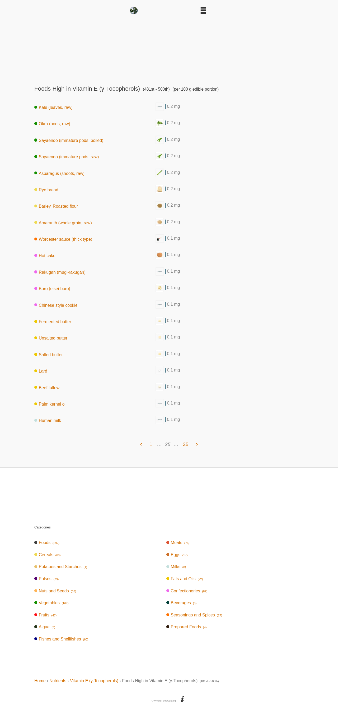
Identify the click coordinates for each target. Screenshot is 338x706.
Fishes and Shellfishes (61, 639)
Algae (44, 627)
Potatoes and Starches (60, 566)
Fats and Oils (184, 579)
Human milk (47, 420)
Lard (40, 371)
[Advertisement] (169, 48)
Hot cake (44, 255)
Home (40, 681)
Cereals (47, 554)
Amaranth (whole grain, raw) (63, 222)
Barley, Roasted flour (56, 206)
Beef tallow (46, 387)
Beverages (181, 603)
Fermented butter (52, 321)
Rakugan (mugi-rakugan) (60, 272)
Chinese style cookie (56, 305)
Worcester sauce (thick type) (63, 239)
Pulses (46, 579)
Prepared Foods (186, 627)
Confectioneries (186, 591)
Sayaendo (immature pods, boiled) (68, 140)
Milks (176, 566)
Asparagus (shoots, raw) (59, 173)
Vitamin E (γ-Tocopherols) (94, 681)
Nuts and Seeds (55, 591)
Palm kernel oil (50, 404)
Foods (46, 542)
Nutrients (57, 681)
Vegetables (51, 603)
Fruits (45, 615)
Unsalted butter (50, 338)
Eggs (177, 554)
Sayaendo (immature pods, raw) (66, 157)
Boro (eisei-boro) (52, 288)
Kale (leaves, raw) (53, 107)
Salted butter (48, 354)
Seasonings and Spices (194, 615)
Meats (178, 542)
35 (185, 444)
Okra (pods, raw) (52, 124)
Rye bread (46, 190)
